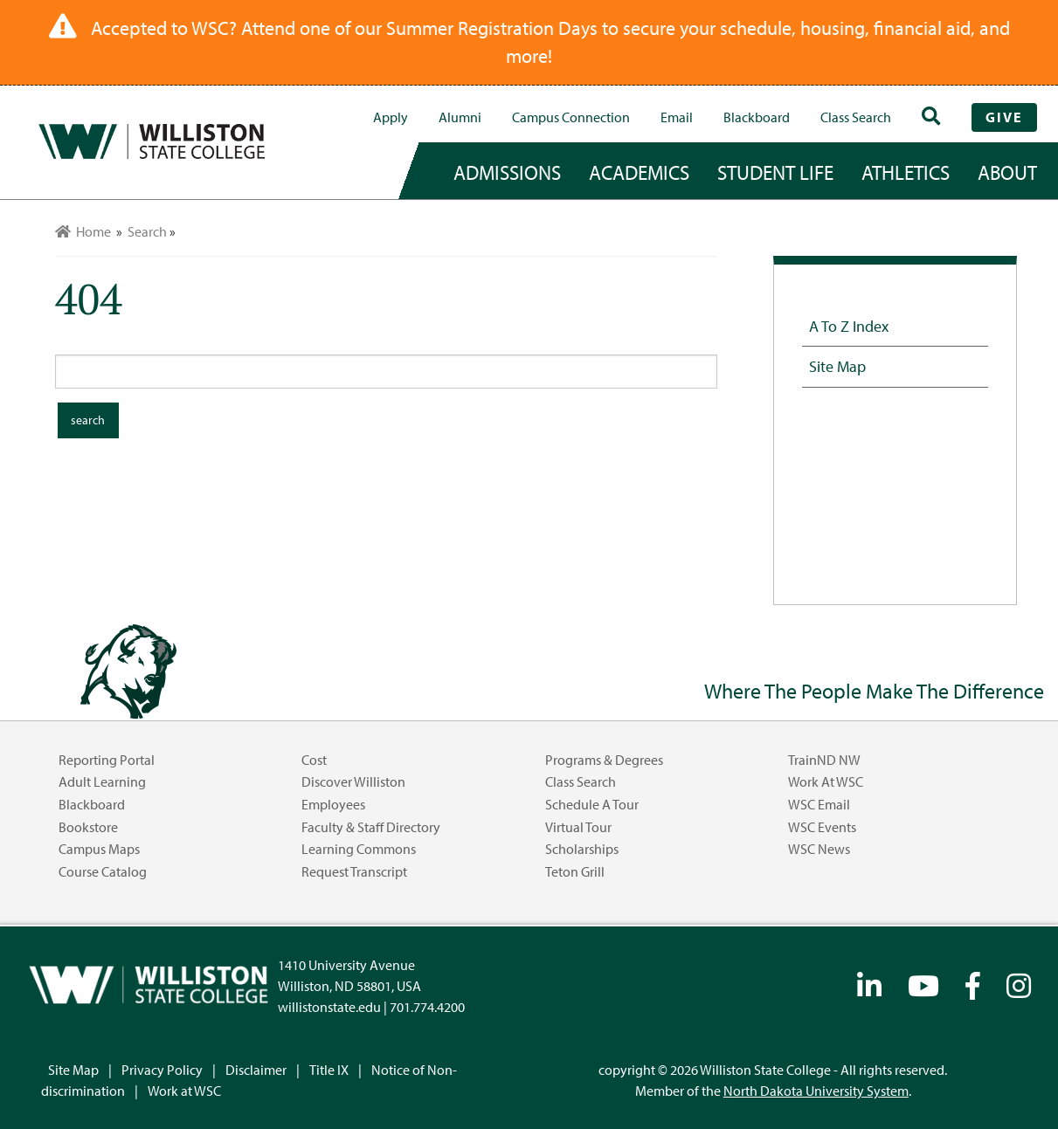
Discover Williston (353, 781)
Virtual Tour (578, 827)
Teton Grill (575, 871)
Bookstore (88, 827)
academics (639, 172)
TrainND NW (824, 759)
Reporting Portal (107, 759)
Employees (333, 804)
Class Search (855, 117)
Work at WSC (825, 781)
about (1007, 172)
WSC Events (822, 827)
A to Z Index (849, 325)
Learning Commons (358, 848)
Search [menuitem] (147, 231)
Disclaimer (256, 1069)
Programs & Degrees (604, 759)
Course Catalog (103, 871)
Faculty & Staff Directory (370, 827)
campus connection (571, 117)
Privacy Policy (162, 1069)
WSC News (819, 848)
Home (83, 231)
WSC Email (819, 804)
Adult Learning (102, 781)
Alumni (460, 117)
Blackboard (756, 117)
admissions (507, 172)
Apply (390, 117)
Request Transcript (354, 871)
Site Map (837, 365)
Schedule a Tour (592, 804)
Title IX (329, 1069)
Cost (314, 759)
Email (676, 117)
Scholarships (582, 848)
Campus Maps (99, 848)
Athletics (905, 172)
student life (775, 172)
